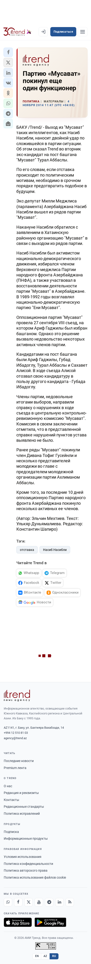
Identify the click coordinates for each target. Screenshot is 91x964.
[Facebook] (18, 902)
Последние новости (19, 761)
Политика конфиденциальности (28, 864)
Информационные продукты (26, 838)
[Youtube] (39, 902)
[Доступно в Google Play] (50, 922)
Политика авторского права (25, 870)
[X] (28, 902)
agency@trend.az (15, 738)
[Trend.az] (17, 32)
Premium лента (15, 768)
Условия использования (22, 857)
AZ (45, 956)
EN (37, 956)
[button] (8, 52)
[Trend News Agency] (17, 695)
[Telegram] (49, 902)
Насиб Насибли (55, 550)
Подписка (11, 832)
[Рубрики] (82, 31)
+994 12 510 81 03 (16, 732)
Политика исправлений (22, 813)
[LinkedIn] (59, 902)
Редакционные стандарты (24, 806)
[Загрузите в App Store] (18, 922)
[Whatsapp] (8, 902)
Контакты (11, 800)
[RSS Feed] (70, 902)
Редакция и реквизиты (21, 793)
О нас (8, 786)
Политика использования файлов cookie (35, 877)
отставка (27, 550)
